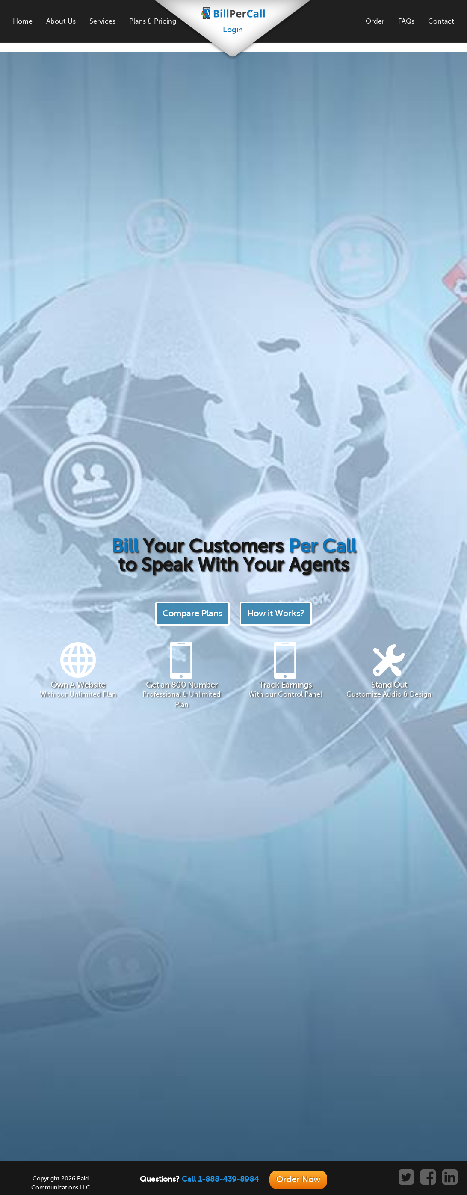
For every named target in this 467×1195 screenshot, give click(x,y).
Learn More (210, 780)
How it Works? (275, 170)
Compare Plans (192, 170)
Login (233, 29)
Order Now (298, 1179)
